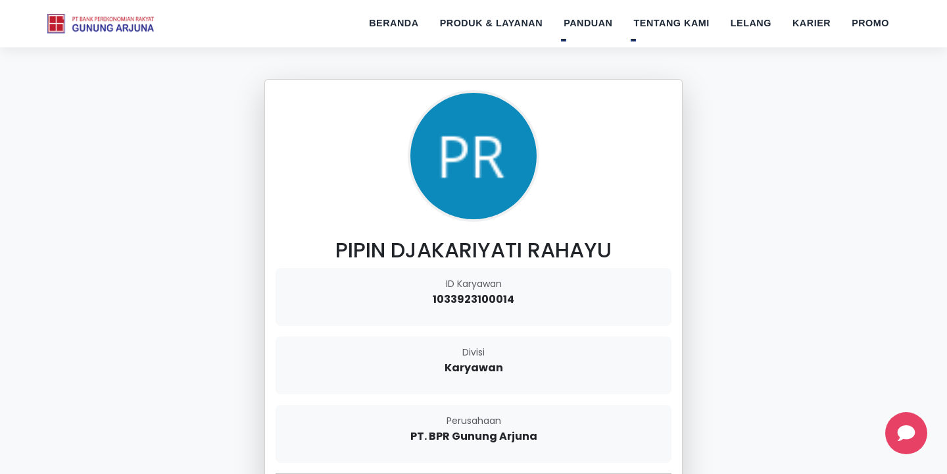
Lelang (751, 23)
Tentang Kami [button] (672, 23)
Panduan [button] (588, 23)
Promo (870, 23)
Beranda (393, 23)
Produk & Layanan (491, 23)
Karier (811, 23)
